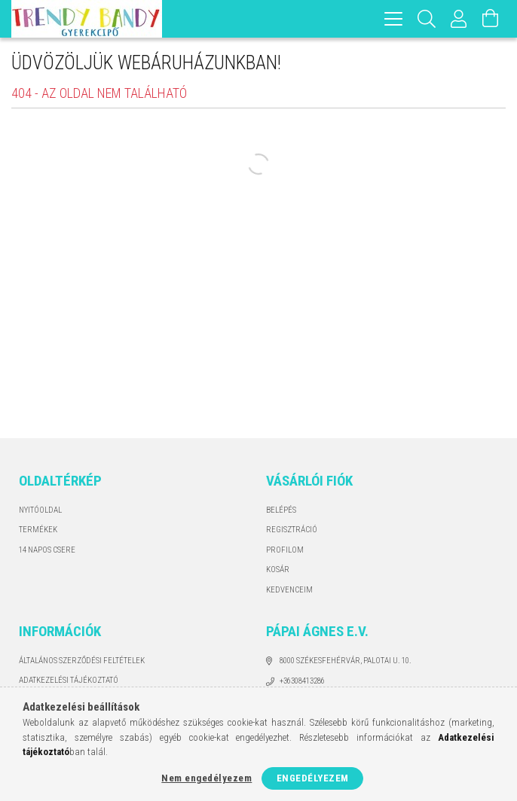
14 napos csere (47, 550)
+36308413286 (302, 681)
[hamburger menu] (393, 19)
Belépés (281, 510)
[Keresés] (427, 19)
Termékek (38, 530)
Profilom (285, 550)
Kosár (277, 569)
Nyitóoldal (40, 510)
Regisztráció (291, 530)
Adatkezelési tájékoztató (68, 680)
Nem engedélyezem (206, 778)
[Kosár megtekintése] (490, 19)
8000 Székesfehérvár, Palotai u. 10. (345, 660)
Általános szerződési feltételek (82, 660)
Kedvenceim (289, 590)
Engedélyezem (313, 778)
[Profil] (459, 19)
